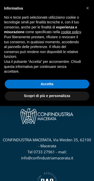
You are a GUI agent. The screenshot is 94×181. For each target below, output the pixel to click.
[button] (87, 8)
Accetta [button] (47, 84)
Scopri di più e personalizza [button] (47, 96)
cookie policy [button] (71, 32)
